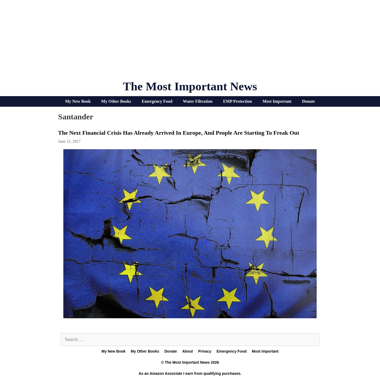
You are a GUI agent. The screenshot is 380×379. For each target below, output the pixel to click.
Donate (308, 101)
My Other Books (116, 101)
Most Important (277, 101)
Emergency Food (157, 101)
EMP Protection (237, 101)
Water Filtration (197, 101)
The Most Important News (190, 86)
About (187, 351)
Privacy (204, 351)
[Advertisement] (190, 42)
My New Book (78, 101)
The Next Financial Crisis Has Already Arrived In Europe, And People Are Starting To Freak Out (178, 132)
